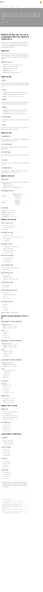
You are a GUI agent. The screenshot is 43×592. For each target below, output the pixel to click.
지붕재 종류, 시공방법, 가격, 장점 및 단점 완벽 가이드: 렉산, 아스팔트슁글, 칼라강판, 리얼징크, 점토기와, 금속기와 (12, 564)
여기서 (17, 6)
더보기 (2, 2)
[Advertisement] (15, 227)
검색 (38, 2)
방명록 (12, 6)
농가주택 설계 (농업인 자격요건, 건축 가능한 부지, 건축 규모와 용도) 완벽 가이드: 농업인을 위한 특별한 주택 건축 (12, 556)
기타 (3, 551)
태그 (6, 6)
